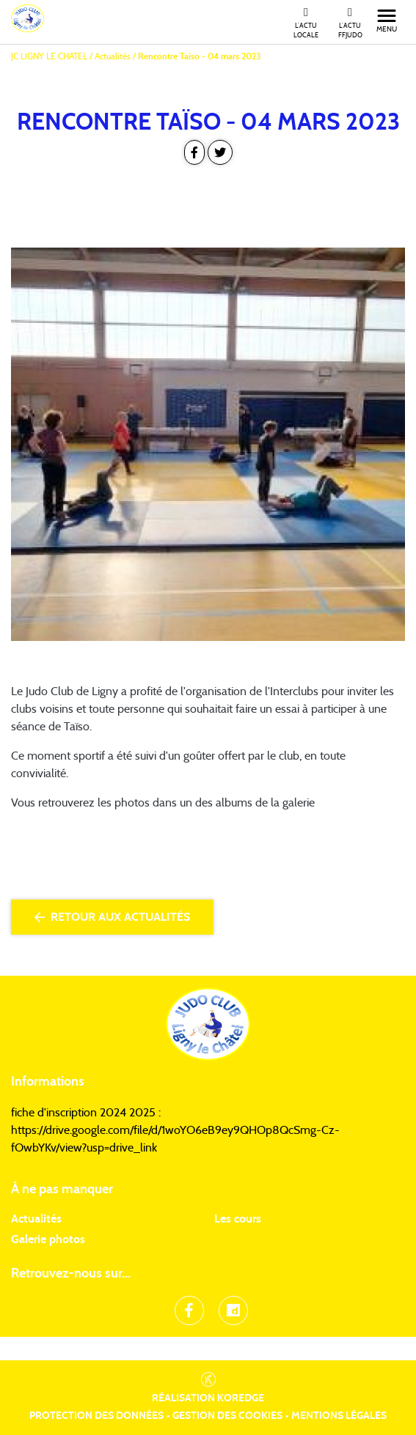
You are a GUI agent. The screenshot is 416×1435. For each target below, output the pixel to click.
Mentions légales (339, 1416)
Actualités (36, 1219)
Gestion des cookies (227, 1416)
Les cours (237, 1219)
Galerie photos (48, 1239)
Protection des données (96, 1416)
